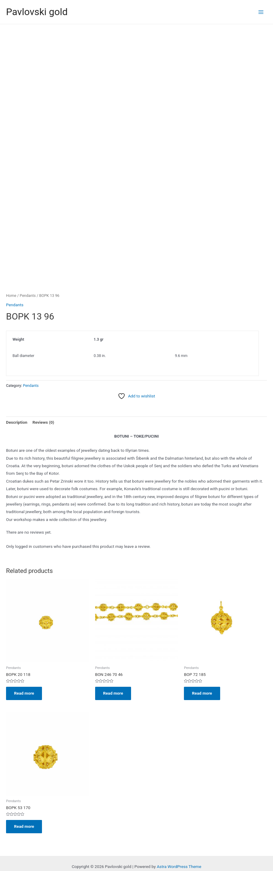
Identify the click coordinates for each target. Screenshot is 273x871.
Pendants (28, 286)
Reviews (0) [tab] (43, 412)
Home (11, 286)
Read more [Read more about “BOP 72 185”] (202, 683)
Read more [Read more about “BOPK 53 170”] (24, 817)
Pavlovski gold (37, 12)
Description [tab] (16, 412)
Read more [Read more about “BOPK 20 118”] (24, 683)
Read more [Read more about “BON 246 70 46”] (114, 683)
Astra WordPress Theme (179, 857)
